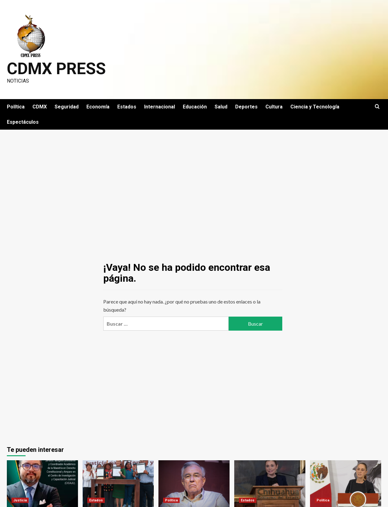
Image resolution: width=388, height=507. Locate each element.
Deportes (246, 107)
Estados (126, 107)
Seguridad (67, 107)
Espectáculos (23, 122)
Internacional (159, 107)
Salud (221, 107)
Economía (97, 107)
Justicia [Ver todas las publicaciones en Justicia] (20, 500)
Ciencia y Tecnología (314, 107)
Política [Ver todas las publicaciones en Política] (171, 500)
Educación (195, 107)
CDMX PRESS (56, 68)
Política (16, 107)
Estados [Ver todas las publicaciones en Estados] (96, 500)
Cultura (274, 107)
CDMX (39, 107)
